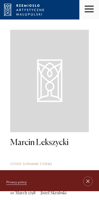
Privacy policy (16, 182)
